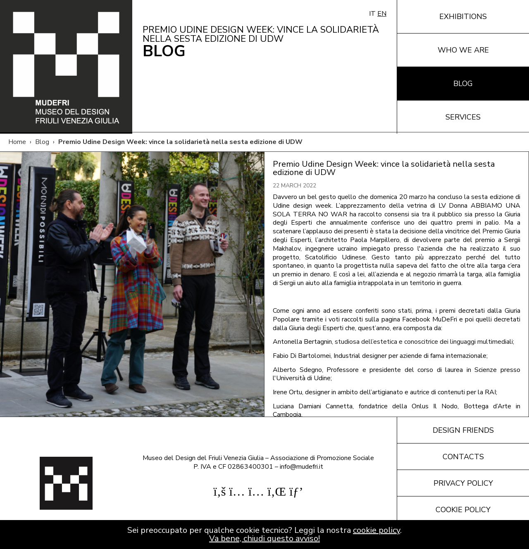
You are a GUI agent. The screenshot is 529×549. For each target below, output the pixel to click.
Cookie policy (463, 510)
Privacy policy (463, 483)
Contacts (463, 457)
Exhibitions (463, 17)
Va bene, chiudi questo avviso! (264, 538)
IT (372, 13)
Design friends (463, 430)
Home (17, 142)
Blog (463, 84)
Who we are (463, 50)
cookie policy (376, 530)
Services (463, 117)
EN (381, 13)
